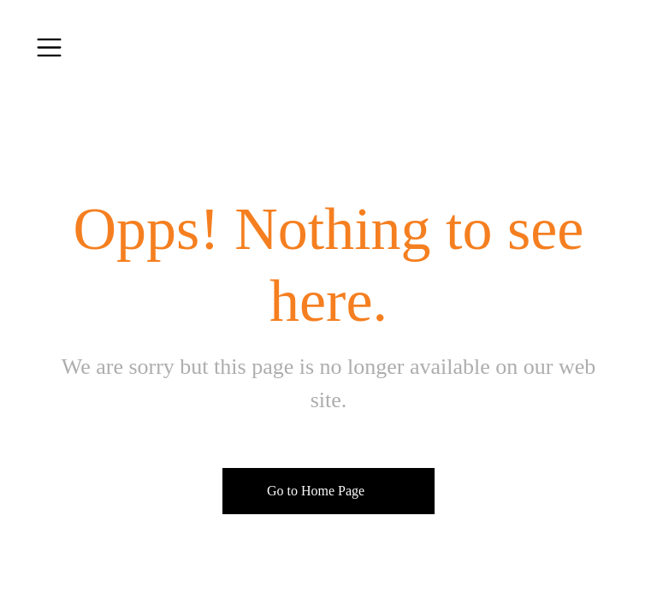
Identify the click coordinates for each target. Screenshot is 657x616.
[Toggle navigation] (49, 47)
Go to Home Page (315, 490)
